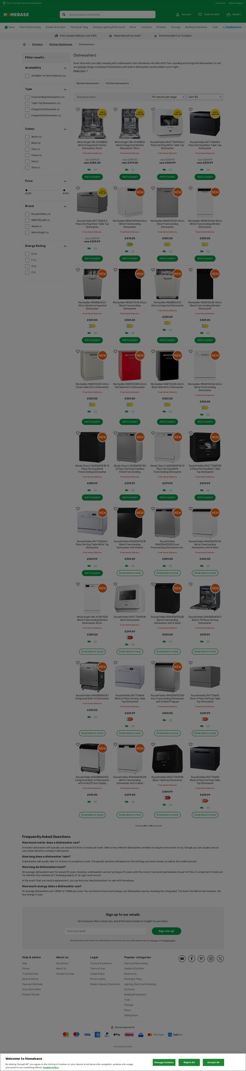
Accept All (213, 1062)
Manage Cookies (164, 1062)
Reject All (189, 1062)
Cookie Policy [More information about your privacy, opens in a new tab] (51, 1067)
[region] (123, 1062)
